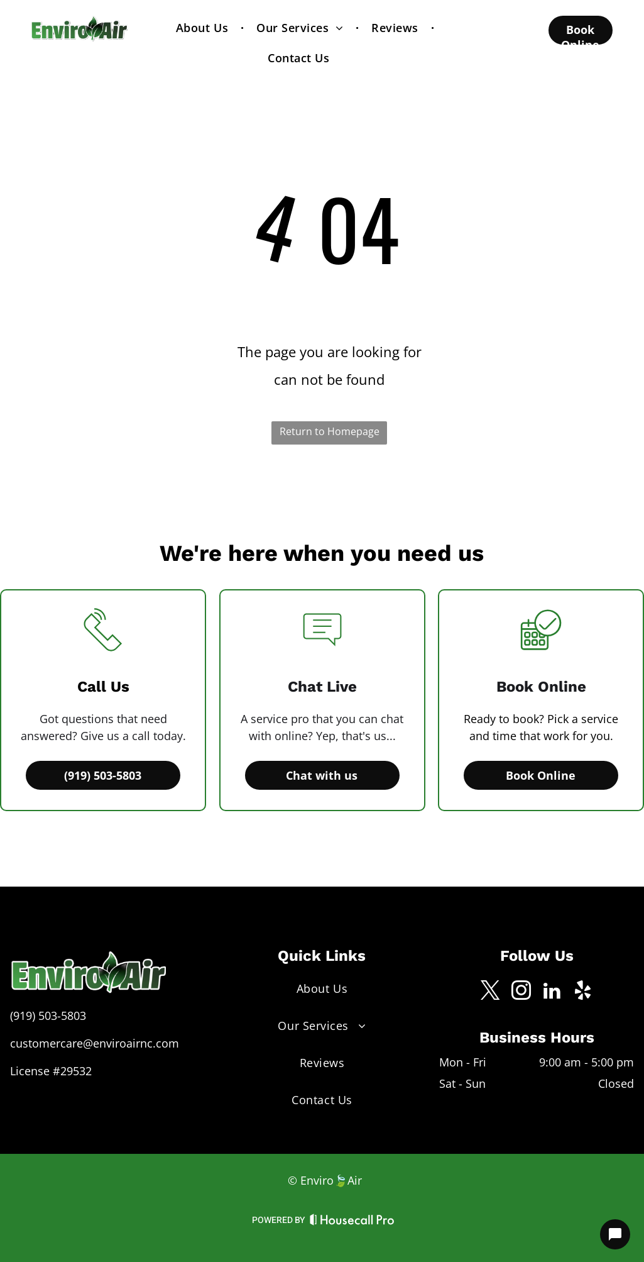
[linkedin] (552, 992)
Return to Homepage (329, 431)
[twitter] (490, 992)
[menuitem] (203, 28)
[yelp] (583, 992)
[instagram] (521, 992)
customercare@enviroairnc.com (94, 1043)
